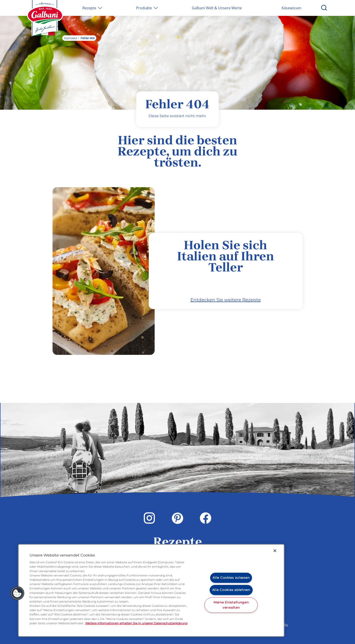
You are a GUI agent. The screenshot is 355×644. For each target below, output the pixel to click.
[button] (17, 593)
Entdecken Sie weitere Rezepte (225, 299)
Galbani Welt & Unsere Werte (217, 7)
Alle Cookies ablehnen (231, 590)
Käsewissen (291, 7)
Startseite (70, 38)
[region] (151, 590)
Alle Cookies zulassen (231, 578)
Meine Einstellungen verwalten (231, 605)
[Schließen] (275, 551)
